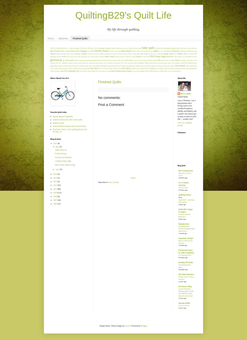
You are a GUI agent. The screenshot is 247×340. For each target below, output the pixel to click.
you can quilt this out (174, 71)
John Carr (168, 60)
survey (148, 68)
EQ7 (79, 57)
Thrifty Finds (183, 188)
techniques (171, 68)
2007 (55, 200)
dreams (59, 57)
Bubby (129, 51)
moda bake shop (94, 63)
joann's (162, 60)
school (182, 65)
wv (159, 71)
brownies (117, 51)
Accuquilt (101, 48)
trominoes (57, 71)
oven (158, 63)
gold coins (78, 60)
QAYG (98, 66)
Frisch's (194, 57)
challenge (167, 51)
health (104, 60)
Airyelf (128, 326)
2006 (55, 204)
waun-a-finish (115, 71)
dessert (175, 54)
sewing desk (57, 68)
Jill (159, 60)
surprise (142, 68)
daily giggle (144, 54)
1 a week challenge (73, 48)
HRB (126, 60)
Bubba (123, 51)
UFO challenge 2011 (72, 71)
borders (112, 51)
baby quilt (148, 47)
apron (122, 48)
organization (153, 63)
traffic (52, 71)
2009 (55, 193)
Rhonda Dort (183, 224)
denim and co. (153, 54)
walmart (103, 71)
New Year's (124, 63)
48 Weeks (91, 48)
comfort (84, 54)
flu (148, 57)
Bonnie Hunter (102, 51)
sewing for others (66, 68)
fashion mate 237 (120, 57)
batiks (178, 48)
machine (65, 63)
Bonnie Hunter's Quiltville (63, 116)
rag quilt (129, 66)
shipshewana (77, 68)
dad (138, 54)
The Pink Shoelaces (186, 274)
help (108, 60)
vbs (81, 71)
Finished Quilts (80, 38)
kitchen (183, 60)
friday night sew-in (164, 56)
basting (173, 48)
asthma (136, 48)
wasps (108, 71)
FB (128, 57)
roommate (159, 66)
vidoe (84, 71)
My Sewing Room (185, 171)
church (53, 54)
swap (153, 68)
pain (161, 63)
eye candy (91, 57)
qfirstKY (104, 66)
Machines (63, 38)
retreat (154, 66)
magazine (71, 63)
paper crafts (171, 63)
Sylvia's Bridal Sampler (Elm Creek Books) (69, 126)
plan (69, 66)
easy (68, 57)
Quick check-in (61, 150)
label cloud (193, 60)
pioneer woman (63, 66)
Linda (52, 63)
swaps (157, 68)
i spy (135, 60)
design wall (168, 54)
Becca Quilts (186, 94)
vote (99, 71)
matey (80, 63)
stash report (125, 68)
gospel (89, 60)
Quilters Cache (58, 123)
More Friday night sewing (65, 165)
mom (101, 63)
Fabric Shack (110, 56)
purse (90, 66)
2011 (85, 48)
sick (88, 68)
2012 (55, 181)
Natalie (118, 63)
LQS (56, 63)
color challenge (75, 54)
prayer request (79, 66)
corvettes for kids (116, 54)
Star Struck (94, 68)
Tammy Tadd (163, 68)
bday (181, 48)
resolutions (147, 66)
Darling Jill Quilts (185, 262)
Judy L (177, 60)
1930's (82, 48)
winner (142, 71)
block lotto (75, 51)
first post (143, 57)
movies (105, 63)
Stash (110, 68)
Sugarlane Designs (185, 238)
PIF (187, 63)
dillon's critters (188, 54)
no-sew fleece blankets (136, 63)
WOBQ (151, 71)
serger (187, 66)
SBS (176, 66)
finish (138, 56)
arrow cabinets (129, 48)
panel (165, 63)
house (123, 60)
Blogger (144, 326)
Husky (131, 60)
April (58, 169)
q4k (94, 66)
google (84, 60)
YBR (161, 71)
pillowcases (193, 63)
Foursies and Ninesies (63, 157)
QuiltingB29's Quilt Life (123, 15)
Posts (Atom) (114, 182)
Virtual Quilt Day (92, 71)
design (161, 54)
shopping (84, 68)
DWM (64, 57)
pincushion (54, 66)
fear (130, 57)
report (142, 66)
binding (67, 51)
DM (195, 54)
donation (53, 57)
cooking (107, 54)
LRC (59, 63)
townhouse (193, 68)
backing (157, 48)
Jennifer (150, 60)
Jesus (155, 60)
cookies (101, 54)
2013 (55, 178)
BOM (93, 51)
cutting (134, 54)
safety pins (166, 66)
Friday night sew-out (179, 57)
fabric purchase (99, 57)
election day (73, 57)
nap (114, 63)
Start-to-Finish (103, 68)
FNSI (151, 56)
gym (101, 60)
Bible (62, 51)
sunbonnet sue (135, 68)
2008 (55, 196)
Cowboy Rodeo (127, 54)
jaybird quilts (144, 60)
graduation (95, 60)
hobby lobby (117, 60)
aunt (140, 48)
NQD (146, 63)
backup (162, 48)
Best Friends (55, 51)
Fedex (134, 57)
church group (60, 54)
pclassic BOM (180, 63)
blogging (83, 51)
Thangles (177, 68)
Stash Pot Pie (117, 68)
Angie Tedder (116, 48)
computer (90, 54)
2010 (55, 189)
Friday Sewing (60, 153)
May (58, 147)
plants (73, 66)
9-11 (95, 48)
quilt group (111, 66)
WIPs (146, 71)
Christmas (175, 51)
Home (51, 38)
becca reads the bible (190, 48)
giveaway (56, 60)
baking (167, 48)
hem (111, 60)
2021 (55, 143)
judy (173, 60)
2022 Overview (184, 305)
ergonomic (84, 57)
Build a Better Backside (139, 51)
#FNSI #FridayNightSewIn (58, 48)
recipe (138, 66)
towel (187, 68)
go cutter (66, 60)
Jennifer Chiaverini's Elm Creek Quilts (67, 120)
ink (138, 60)
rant (134, 66)
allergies (108, 48)
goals (72, 60)
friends (189, 57)
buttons (150, 51)
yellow (165, 71)
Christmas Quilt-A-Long (188, 51)
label (188, 60)
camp (155, 51)
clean (67, 54)
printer (87, 66)
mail (76, 63)
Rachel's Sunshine (120, 66)
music (110, 63)
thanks (183, 68)
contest (96, 54)
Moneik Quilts (184, 303)
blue (88, 51)
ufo (62, 71)
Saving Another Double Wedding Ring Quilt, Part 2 (186, 228)
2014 (55, 174)
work (155, 71)
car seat (161, 51)
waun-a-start (135, 71)
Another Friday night (63, 161)
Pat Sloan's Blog (185, 286)
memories (85, 63)
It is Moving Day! (184, 255)
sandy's (172, 66)
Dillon (180, 54)
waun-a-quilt (126, 71)
